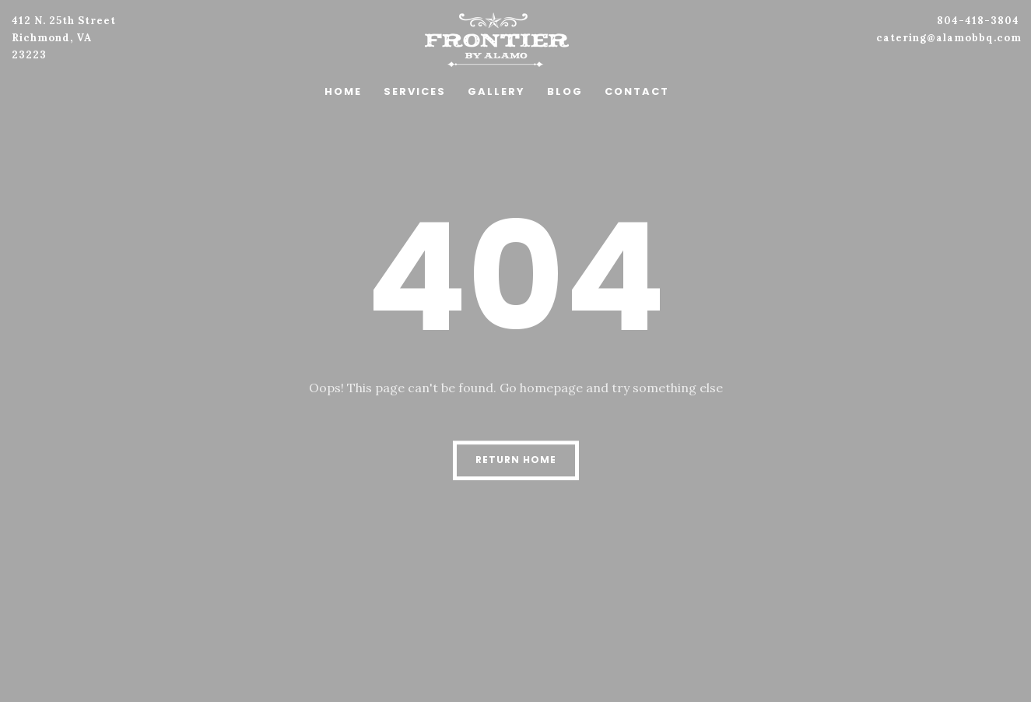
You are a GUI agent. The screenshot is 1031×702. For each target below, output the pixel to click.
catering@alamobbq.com (949, 37)
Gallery (496, 91)
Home (343, 91)
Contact (637, 91)
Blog (565, 91)
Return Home (515, 459)
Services (415, 91)
